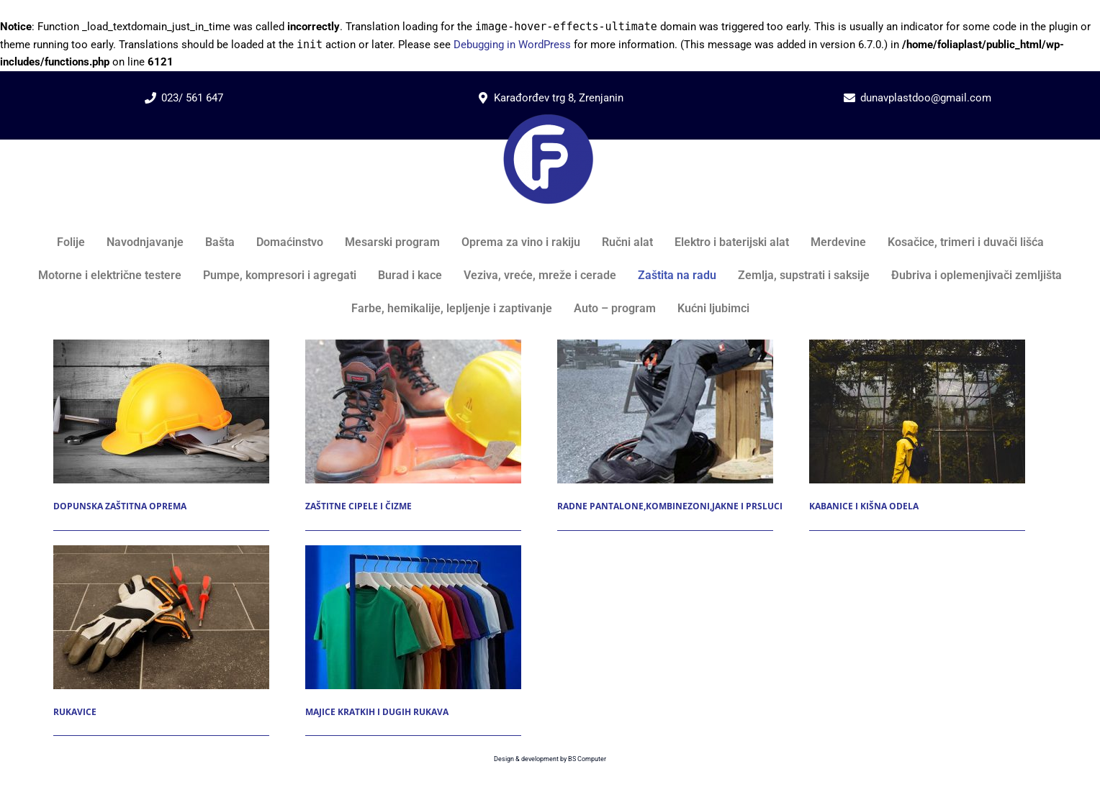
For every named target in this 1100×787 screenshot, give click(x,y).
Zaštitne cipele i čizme (358, 506)
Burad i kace (410, 275)
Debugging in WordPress (512, 44)
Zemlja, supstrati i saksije (804, 275)
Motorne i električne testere (109, 275)
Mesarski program (392, 242)
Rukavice (74, 712)
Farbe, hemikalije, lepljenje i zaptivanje (451, 308)
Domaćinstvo (289, 242)
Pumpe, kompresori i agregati (279, 275)
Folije (71, 242)
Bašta (220, 242)
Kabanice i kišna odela (864, 506)
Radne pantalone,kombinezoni (633, 506)
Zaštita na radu (677, 275)
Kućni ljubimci (713, 308)
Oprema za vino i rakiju (520, 242)
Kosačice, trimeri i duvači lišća (966, 242)
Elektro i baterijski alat (732, 242)
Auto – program (615, 308)
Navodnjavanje (145, 242)
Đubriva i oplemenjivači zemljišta (976, 275)
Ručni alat (627, 242)
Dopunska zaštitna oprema (119, 506)
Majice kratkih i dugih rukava (376, 712)
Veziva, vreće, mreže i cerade (540, 275)
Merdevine (838, 242)
